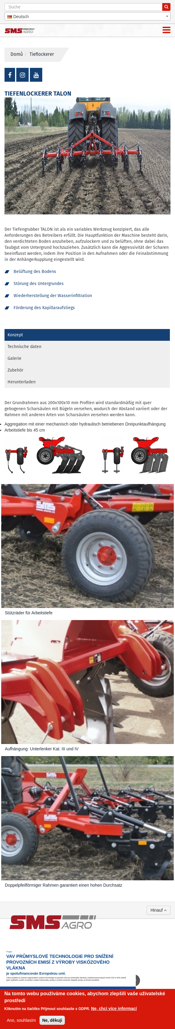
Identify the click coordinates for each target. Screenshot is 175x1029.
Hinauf (159, 910)
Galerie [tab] (14, 358)
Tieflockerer (42, 54)
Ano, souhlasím (21, 1020)
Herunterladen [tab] (22, 382)
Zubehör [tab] (15, 370)
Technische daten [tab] (24, 347)
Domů (17, 54)
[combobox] (87, 16)
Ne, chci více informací (114, 1008)
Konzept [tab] (15, 335)
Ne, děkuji (52, 1020)
